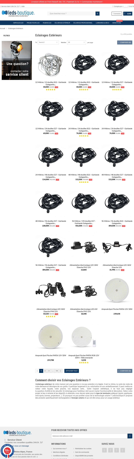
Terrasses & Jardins (14, 50)
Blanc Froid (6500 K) (13, 100)
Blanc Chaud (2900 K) (14, 80)
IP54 (9, 174)
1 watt (9, 137)
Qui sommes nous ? (60, 449)
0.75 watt (10, 134)
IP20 (8, 161)
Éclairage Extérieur (62, 23)
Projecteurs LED (33, 23)
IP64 (8, 178)
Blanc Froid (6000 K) (14, 97)
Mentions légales (59, 452)
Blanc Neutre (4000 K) (14, 90)
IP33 (8, 164)
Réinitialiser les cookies (83, 449)
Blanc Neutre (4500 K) (14, 94)
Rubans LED (47, 23)
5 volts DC (10, 110)
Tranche (6, 69)
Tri (36, 42)
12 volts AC (10, 114)
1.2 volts (10, 107)
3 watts (10, 147)
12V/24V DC (11, 121)
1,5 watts (10, 141)
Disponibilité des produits (84, 456)
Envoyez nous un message (18, 446)
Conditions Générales (60, 456)
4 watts (9, 151)
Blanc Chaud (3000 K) (14, 84)
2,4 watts (10, 144)
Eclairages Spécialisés (15, 61)
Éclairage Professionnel (82, 23)
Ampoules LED (18, 23)
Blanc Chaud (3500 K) (14, 87)
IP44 (9, 171)
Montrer (63, 42)
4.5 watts (10, 154)
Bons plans (117, 22)
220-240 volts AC (13, 127)
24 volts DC (11, 124)
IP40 (8, 168)
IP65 (9, 181)
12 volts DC (11, 117)
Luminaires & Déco (102, 23)
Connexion (117, 14)
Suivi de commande (82, 452)
